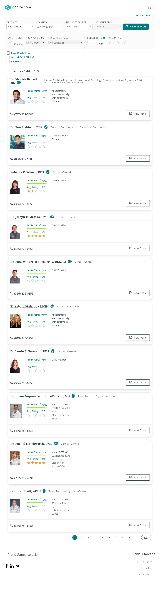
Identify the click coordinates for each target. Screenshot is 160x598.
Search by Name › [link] (143, 14)
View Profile (137, 112)
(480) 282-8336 (21, 420)
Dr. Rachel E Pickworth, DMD (31, 432)
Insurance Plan (103, 21)
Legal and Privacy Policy (69, 584)
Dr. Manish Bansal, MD (24, 80)
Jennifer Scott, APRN (26, 478)
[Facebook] (6, 551)
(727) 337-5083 (21, 113)
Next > (146, 523)
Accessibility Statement (129, 584)
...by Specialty (143, 554)
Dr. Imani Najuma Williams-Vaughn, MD (40, 386)
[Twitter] (17, 551)
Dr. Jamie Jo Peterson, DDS (30, 342)
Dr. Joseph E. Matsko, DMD (29, 212)
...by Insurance (143, 547)
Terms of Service (99, 584)
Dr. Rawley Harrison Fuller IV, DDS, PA (38, 255)
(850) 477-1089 (21, 157)
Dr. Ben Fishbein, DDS (26, 125)
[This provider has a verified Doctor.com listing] (19, 82)
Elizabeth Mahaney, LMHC (30, 299)
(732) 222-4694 (21, 467)
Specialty (12, 21)
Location (41, 21)
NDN (152, 584)
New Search (136, 25)
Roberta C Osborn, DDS (27, 168)
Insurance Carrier (76, 21)
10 (136, 523)
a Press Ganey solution (22, 540)
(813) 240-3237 (21, 331)
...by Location (142, 560)
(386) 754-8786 (21, 513)
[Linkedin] (12, 551)
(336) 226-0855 (21, 200)
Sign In (151, 8)
